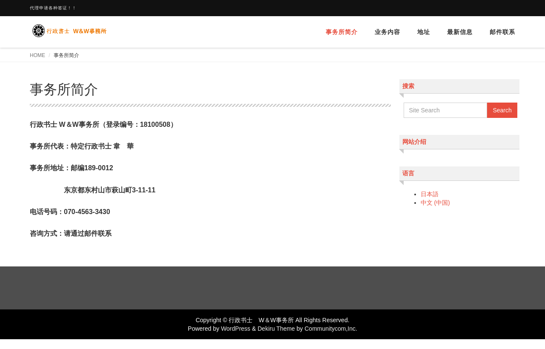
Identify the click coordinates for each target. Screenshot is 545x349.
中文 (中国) (435, 202)
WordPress (235, 328)
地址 (423, 32)
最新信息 (460, 32)
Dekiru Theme (276, 328)
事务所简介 (342, 32)
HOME (37, 55)
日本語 (430, 194)
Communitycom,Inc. (330, 328)
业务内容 (387, 32)
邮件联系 (502, 32)
